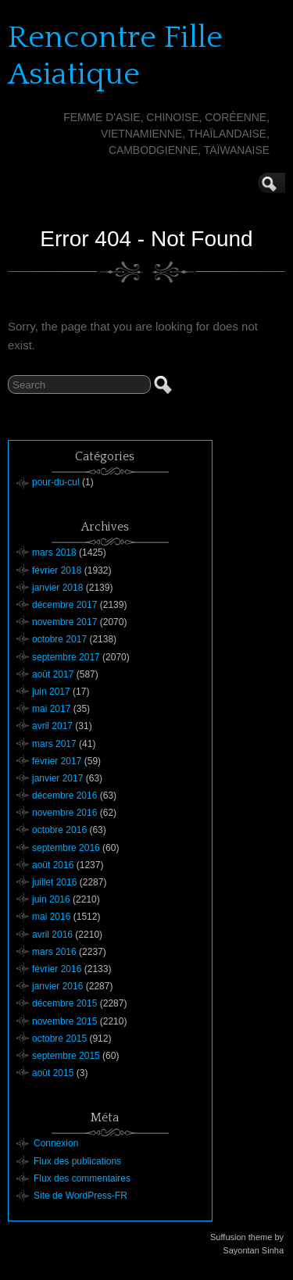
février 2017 (56, 761)
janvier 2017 (57, 778)
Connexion (56, 1143)
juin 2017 (51, 691)
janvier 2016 (57, 986)
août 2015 (52, 1072)
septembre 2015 (66, 1055)
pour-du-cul (56, 482)
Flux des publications (77, 1161)
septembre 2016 (66, 847)
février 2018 (56, 570)
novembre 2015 (64, 1021)
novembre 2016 (64, 812)
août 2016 (52, 865)
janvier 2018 (57, 587)
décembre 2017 (64, 604)
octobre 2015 (59, 1038)
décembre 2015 (64, 1003)
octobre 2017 (59, 639)
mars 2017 (54, 743)
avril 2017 (52, 725)
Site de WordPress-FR (80, 1195)
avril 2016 (52, 934)
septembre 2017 (66, 657)
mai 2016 (51, 916)
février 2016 (56, 969)
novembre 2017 (64, 622)
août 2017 (52, 674)
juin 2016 (51, 899)
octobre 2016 (59, 829)
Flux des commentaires (82, 1178)
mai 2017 (51, 708)
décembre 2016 (64, 795)
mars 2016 (54, 951)
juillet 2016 (54, 882)
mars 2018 (54, 552)
